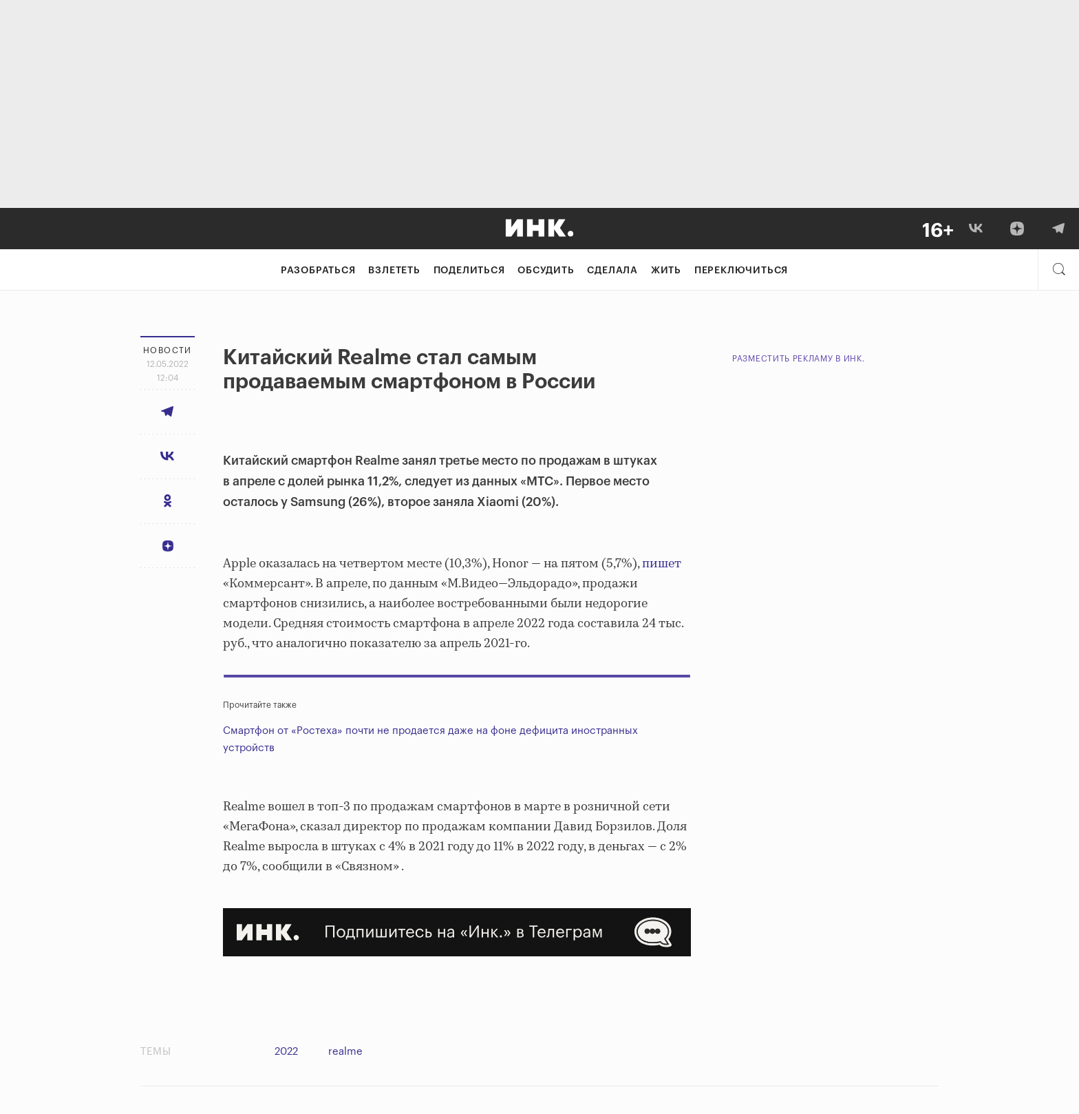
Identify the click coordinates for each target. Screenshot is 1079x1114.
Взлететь (394, 270)
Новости (167, 350)
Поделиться (469, 270)
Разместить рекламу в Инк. (798, 359)
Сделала (612, 270)
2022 (286, 1052)
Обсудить (545, 270)
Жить (666, 270)
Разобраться (318, 270)
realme (345, 1052)
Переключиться (741, 270)
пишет (661, 564)
